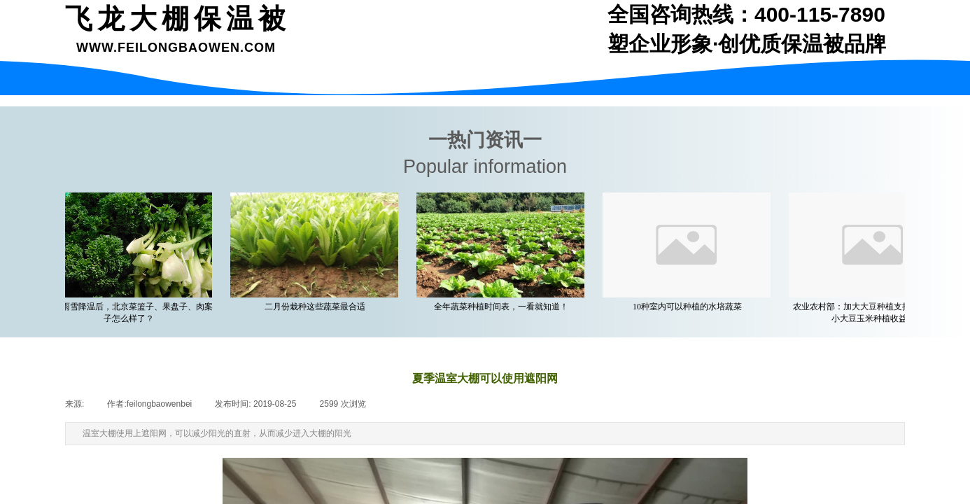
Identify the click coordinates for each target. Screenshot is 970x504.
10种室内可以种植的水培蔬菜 (689, 307)
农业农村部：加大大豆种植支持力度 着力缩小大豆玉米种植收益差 (876, 312)
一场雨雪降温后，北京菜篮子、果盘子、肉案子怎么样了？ (131, 312)
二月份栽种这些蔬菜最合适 (317, 307)
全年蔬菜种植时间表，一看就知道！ (503, 307)
